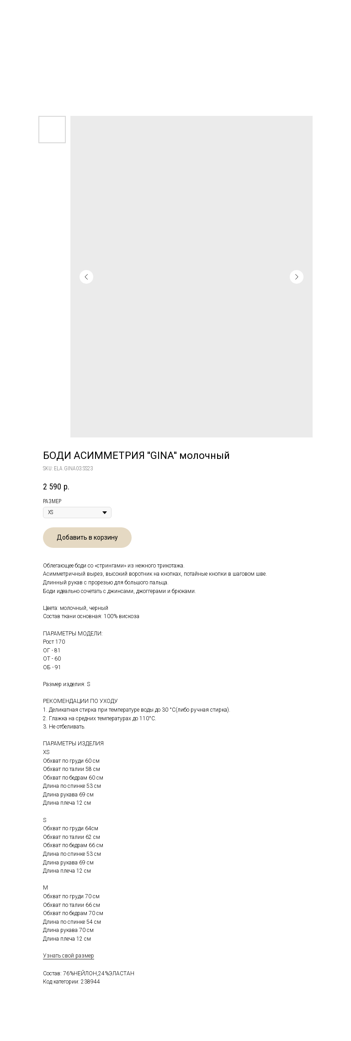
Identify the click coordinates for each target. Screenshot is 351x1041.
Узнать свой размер (68, 956)
